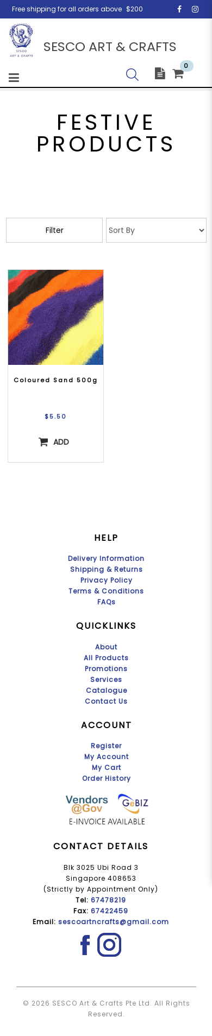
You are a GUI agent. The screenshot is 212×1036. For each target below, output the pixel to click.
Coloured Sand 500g (56, 380)
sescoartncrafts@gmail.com (113, 921)
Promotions (106, 668)
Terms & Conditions (106, 591)
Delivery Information (106, 558)
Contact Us (106, 701)
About (106, 647)
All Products (106, 657)
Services (106, 679)
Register (106, 745)
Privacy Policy (106, 580)
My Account (106, 756)
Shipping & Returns (106, 569)
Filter (55, 230)
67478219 (108, 900)
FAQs (106, 602)
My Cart (106, 767)
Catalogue (106, 690)
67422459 (109, 910)
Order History (106, 778)
